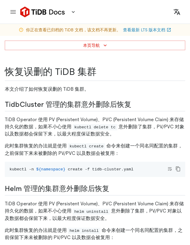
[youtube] (132, 215)
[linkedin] (82, 215)
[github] (57, 215)
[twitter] (70, 215)
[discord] (120, 215)
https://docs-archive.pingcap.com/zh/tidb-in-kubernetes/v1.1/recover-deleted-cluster (93, 80)
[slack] (107, 215)
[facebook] (95, 215)
